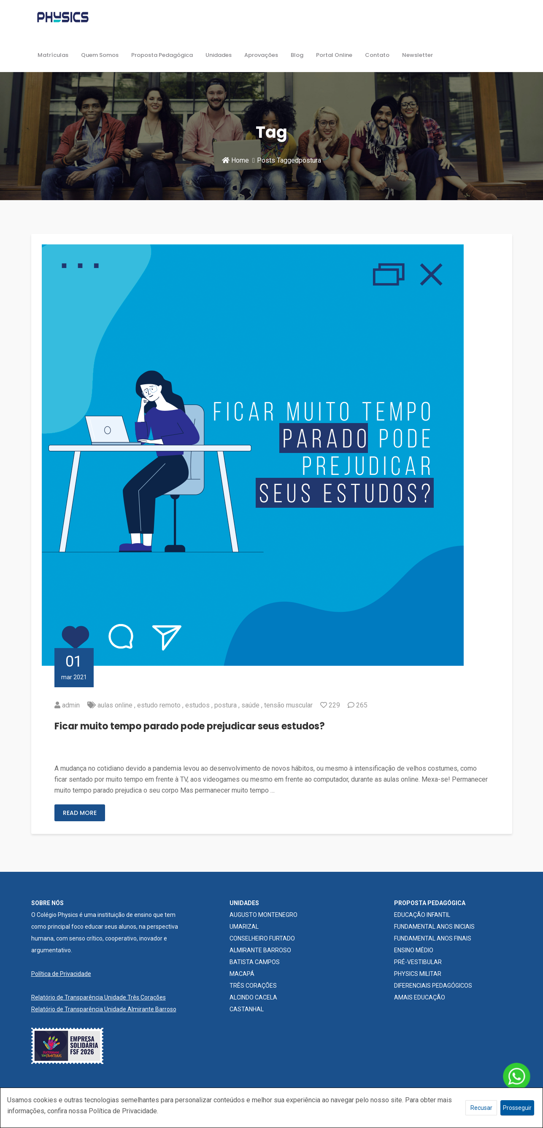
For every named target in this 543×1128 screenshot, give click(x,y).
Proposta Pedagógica (162, 55)
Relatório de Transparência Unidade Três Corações (98, 997)
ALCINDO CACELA (253, 997)
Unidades (218, 55)
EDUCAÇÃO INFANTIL (422, 914)
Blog (297, 55)
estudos (197, 705)
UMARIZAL (244, 926)
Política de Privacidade (61, 973)
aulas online (114, 705)
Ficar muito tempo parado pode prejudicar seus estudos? (189, 726)
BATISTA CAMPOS (255, 962)
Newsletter (417, 55)
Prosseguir (517, 1107)
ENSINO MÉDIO (413, 950)
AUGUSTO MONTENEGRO (263, 914)
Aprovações (261, 55)
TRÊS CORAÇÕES (253, 985)
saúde (250, 705)
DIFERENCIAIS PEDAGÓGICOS (433, 985)
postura (225, 705)
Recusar (481, 1107)
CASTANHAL (247, 1009)
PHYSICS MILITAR (417, 973)
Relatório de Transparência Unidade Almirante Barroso (103, 1009)
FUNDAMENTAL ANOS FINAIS (432, 938)
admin (71, 705)
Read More (80, 813)
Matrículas (53, 55)
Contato (377, 55)
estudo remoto (159, 705)
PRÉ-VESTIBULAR (418, 962)
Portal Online (334, 55)
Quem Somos (100, 55)
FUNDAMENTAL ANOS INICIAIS (434, 926)
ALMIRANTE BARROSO (260, 950)
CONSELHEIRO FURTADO (262, 938)
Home (235, 160)
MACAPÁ (242, 973)
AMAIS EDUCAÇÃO (419, 997)
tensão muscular (288, 705)
